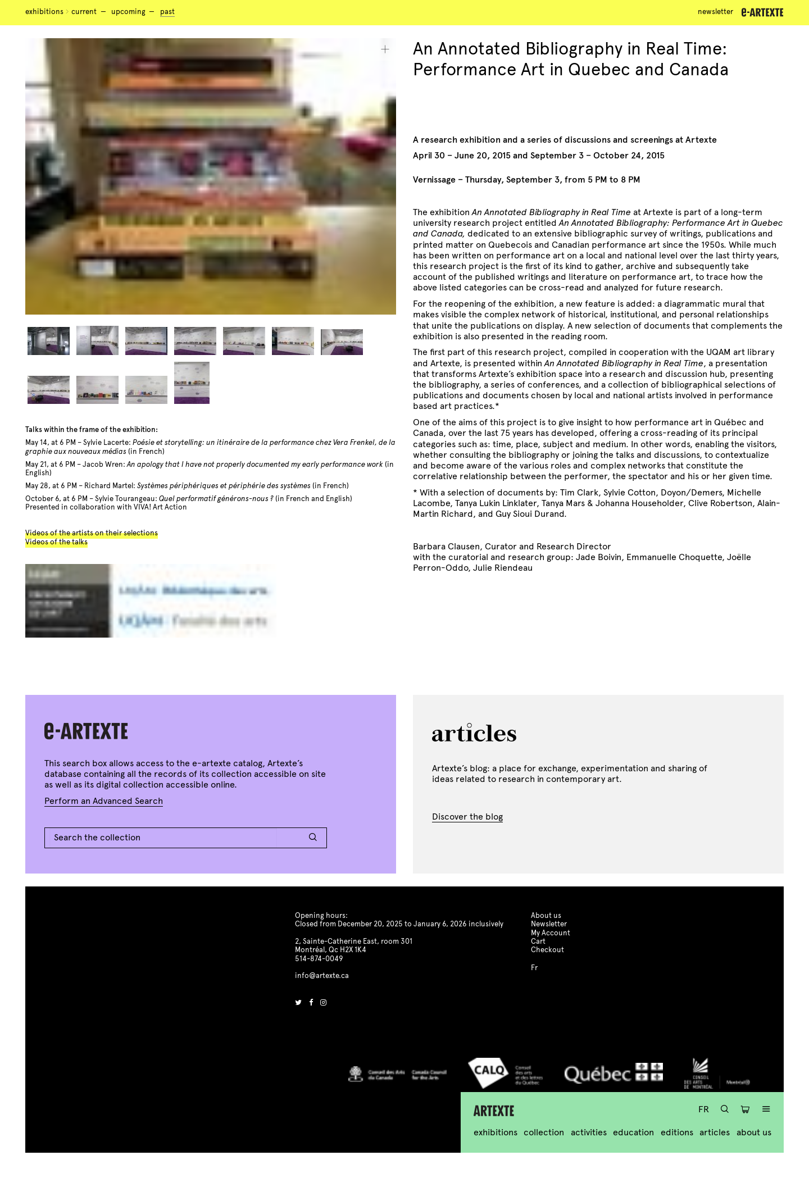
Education (633, 1132)
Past (167, 11)
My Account (550, 933)
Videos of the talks (56, 542)
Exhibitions (44, 11)
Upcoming (128, 11)
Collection (544, 1132)
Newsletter (715, 11)
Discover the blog (467, 816)
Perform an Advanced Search (103, 800)
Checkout (547, 949)
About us (754, 1132)
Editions (677, 1132)
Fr (703, 1109)
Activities (589, 1132)
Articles (714, 1132)
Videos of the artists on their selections (91, 533)
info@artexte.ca (322, 975)
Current (84, 11)
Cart (538, 941)
